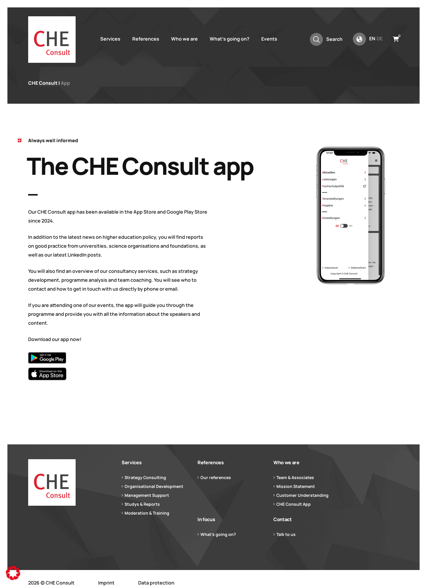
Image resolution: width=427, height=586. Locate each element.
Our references (215, 477)
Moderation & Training (147, 513)
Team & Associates (295, 477)
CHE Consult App (293, 504)
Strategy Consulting (145, 477)
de (380, 38)
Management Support (147, 495)
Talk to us (286, 534)
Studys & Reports (142, 504)
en (372, 38)
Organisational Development (154, 486)
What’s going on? (229, 39)
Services (110, 39)
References (145, 39)
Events (269, 39)
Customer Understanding (302, 495)
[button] (13, 573)
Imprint (106, 582)
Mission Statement (295, 486)
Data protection (156, 582)
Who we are (184, 39)
